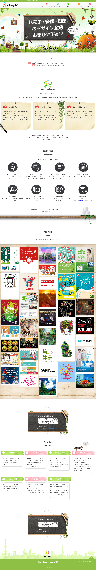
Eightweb (81, 200)
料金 (68, 6)
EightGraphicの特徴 (47, 6)
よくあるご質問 (79, 6)
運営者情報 (80, 561)
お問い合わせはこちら (48, 421)
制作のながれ (57, 6)
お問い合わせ (90, 6)
